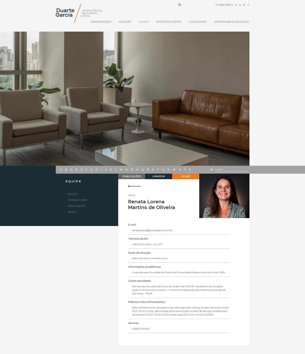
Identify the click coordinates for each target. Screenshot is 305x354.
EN (222, 5)
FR (227, 5)
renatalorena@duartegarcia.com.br (152, 230)
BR (216, 5)
